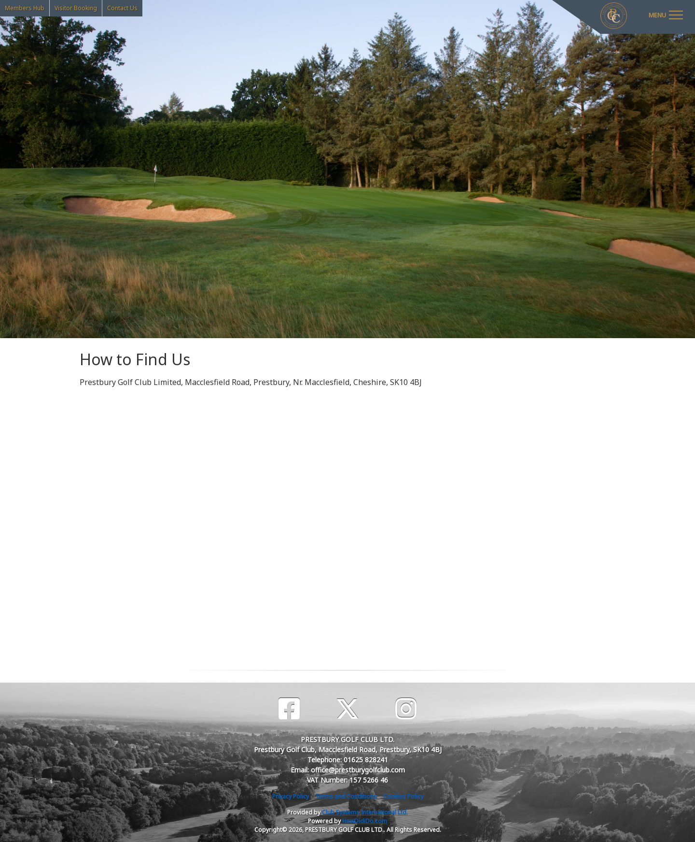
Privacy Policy (290, 796)
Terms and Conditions (346, 796)
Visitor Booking (76, 8)
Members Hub (24, 8)
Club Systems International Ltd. (365, 812)
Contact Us (122, 8)
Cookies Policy (403, 796)
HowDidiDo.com (364, 821)
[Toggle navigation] (665, 14)
